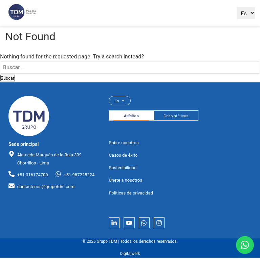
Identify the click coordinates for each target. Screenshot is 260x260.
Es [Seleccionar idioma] (119, 101)
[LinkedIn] (115, 224)
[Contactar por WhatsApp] (244, 244)
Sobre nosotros (123, 144)
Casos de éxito (123, 156)
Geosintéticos (180, 116)
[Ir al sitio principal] (22, 13)
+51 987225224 (79, 174)
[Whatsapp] (147, 224)
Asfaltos (132, 116)
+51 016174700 (32, 174)
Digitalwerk (130, 256)
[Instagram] (163, 224)
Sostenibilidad (122, 169)
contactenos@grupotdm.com (45, 186)
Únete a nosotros (125, 181)
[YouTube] (131, 224)
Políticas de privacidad (131, 194)
